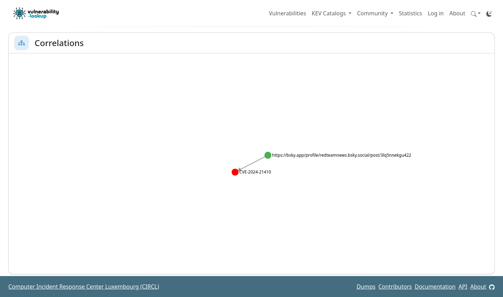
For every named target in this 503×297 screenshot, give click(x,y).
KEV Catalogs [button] (329, 13)
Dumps (366, 286)
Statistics (410, 13)
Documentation (435, 286)
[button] (475, 13)
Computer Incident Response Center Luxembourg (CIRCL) (83, 286)
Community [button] (373, 13)
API (463, 286)
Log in (436, 13)
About (457, 13)
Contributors (395, 286)
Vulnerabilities (287, 13)
